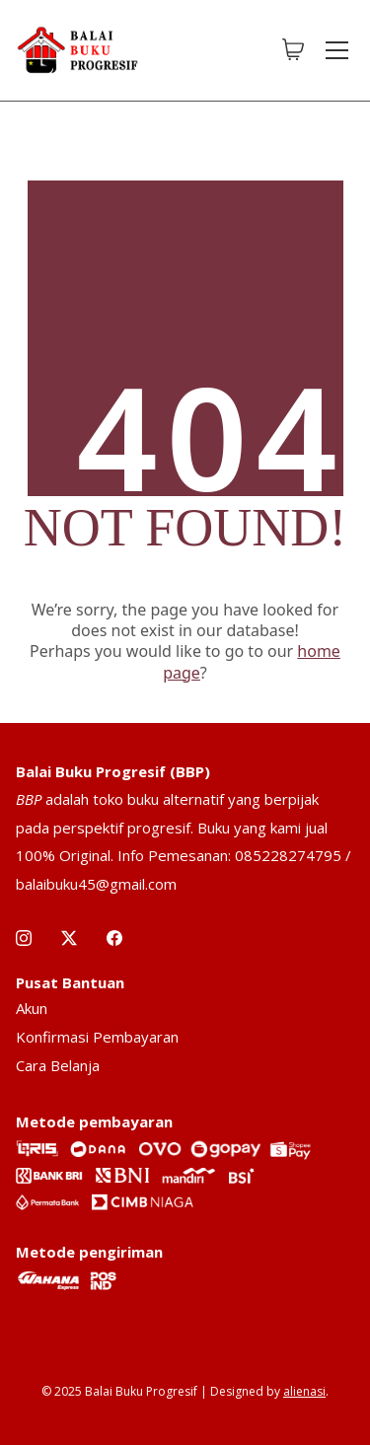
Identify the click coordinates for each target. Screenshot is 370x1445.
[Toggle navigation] (337, 50)
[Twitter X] (69, 938)
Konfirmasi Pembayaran (97, 1037)
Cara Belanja (58, 1065)
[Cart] (293, 50)
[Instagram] (24, 938)
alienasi (304, 1391)
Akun (31, 1008)
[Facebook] (114, 938)
